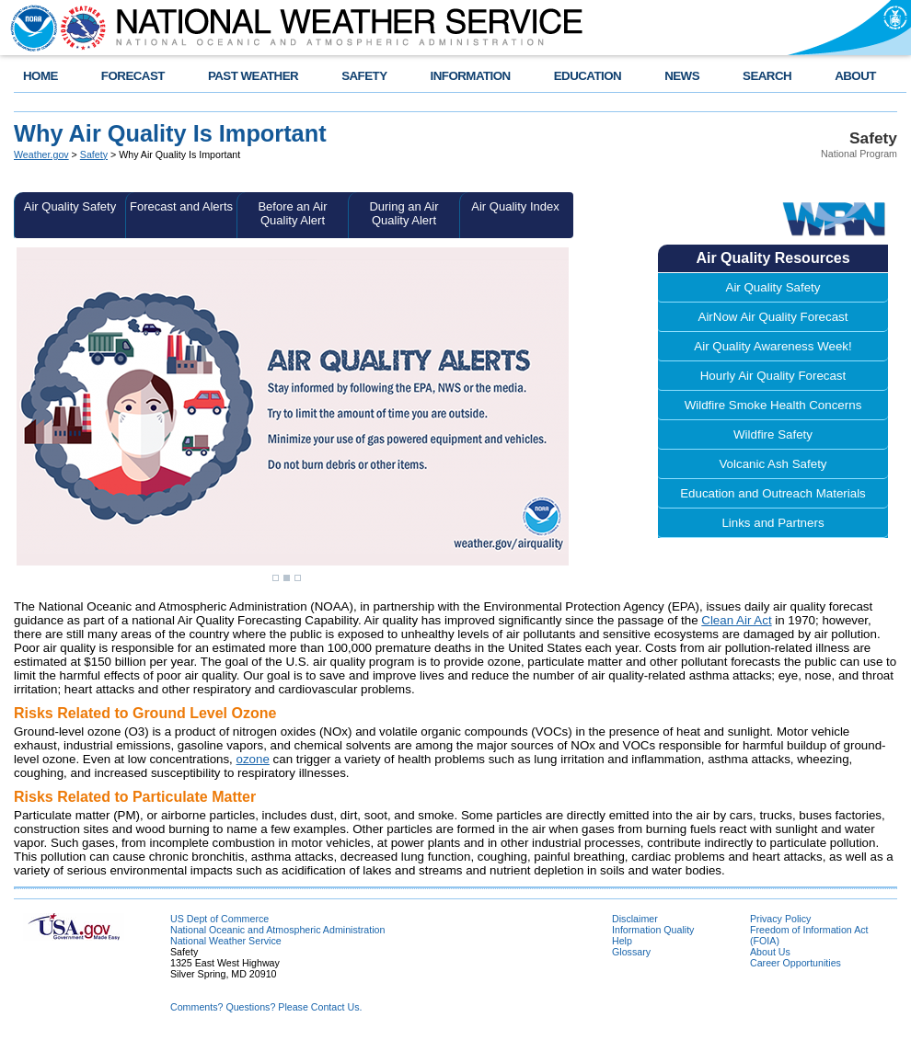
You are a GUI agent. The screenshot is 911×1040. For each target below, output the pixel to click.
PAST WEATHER (253, 76)
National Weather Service (226, 940)
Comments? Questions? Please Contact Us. (266, 1006)
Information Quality (653, 929)
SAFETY (363, 76)
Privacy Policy (780, 918)
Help (622, 940)
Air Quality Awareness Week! (772, 346)
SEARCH (767, 76)
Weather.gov (41, 154)
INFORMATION (471, 76)
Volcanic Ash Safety (772, 464)
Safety (94, 154)
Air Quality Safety (70, 206)
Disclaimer (635, 918)
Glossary (631, 951)
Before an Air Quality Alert (292, 213)
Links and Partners (772, 523)
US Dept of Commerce (219, 918)
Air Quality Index (515, 206)
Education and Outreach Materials (773, 493)
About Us (770, 951)
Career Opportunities (795, 962)
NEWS (681, 76)
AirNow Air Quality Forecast (773, 317)
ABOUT (855, 76)
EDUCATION (587, 76)
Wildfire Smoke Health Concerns (773, 405)
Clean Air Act (736, 620)
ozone (253, 759)
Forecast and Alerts (181, 206)
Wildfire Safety (773, 434)
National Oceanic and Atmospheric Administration (277, 929)
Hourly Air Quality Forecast (773, 376)
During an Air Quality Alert (403, 213)
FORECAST (133, 76)
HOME (40, 76)
